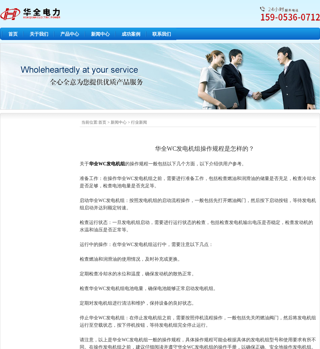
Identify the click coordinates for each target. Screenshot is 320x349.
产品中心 (69, 34)
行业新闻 (139, 122)
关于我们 (39, 34)
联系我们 (161, 34)
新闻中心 (100, 34)
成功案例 (131, 34)
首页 (13, 34)
